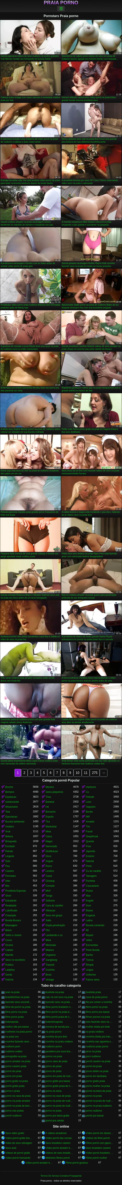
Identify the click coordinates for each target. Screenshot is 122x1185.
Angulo (49, 861)
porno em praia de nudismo (59, 1076)
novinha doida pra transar (99, 1036)
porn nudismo (93, 1056)
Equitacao (10, 796)
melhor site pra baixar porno (19, 1026)
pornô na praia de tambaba (19, 1105)
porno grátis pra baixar (58, 1081)
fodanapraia (11, 1021)
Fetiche (9, 979)
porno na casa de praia (58, 1095)
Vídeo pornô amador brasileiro (59, 1148)
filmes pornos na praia (98, 1016)
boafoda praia (93, 992)
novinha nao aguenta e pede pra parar (99, 1041)
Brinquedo (11, 841)
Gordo (8, 974)
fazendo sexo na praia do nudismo (59, 1002)
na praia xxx (12, 1036)
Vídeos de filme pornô (98, 1138)
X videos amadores (56, 1133)
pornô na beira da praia (98, 1091)
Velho (89, 940)
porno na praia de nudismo (59, 1100)
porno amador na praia (17, 1061)
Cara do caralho (54, 905)
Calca (49, 836)
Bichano (9, 792)
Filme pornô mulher (96, 1157)
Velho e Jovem (13, 935)
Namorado (51, 846)
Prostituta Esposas (15, 890)
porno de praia (53, 1071)
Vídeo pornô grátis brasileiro (19, 1138)
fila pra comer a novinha (99, 1002)
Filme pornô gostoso (77, 1162)
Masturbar (51, 826)
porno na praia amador (17, 1100)
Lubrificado (11, 910)
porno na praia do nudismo (59, 1105)
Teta (7, 811)
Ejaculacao (11, 816)
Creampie (10, 915)
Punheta (90, 880)
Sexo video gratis (14, 1133)
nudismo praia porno (97, 1046)
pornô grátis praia (14, 1086)
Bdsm (8, 930)
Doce (48, 856)
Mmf (48, 890)
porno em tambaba (96, 1076)
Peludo (9, 851)
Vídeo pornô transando (17, 1157)
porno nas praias (14, 1110)
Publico (9, 964)
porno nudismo (94, 1110)
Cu (87, 792)
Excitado (10, 846)
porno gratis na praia (16, 1081)
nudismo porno (54, 1046)
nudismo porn (12, 1046)
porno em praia (13, 1076)
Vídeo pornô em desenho (99, 1133)
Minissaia (51, 945)
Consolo (50, 885)
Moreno (50, 787)
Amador (90, 821)
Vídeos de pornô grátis (17, 1152)
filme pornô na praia (96, 1007)
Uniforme (91, 974)
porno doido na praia (97, 1071)
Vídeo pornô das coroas (59, 1138)
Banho (89, 955)
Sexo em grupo (54, 915)
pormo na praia (54, 1056)
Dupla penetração (55, 925)
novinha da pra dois (56, 1036)
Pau (7, 866)
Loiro (88, 801)
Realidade (10, 905)
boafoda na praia (55, 992)
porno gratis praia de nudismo (59, 1086)
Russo (89, 890)
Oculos (9, 945)
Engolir (89, 900)
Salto (48, 920)
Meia (48, 831)
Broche (9, 787)
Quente (90, 841)
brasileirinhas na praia (17, 997)
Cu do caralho (93, 871)
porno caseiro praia (15, 1066)
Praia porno (61, 2)
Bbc (7, 885)
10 (77, 772)
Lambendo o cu (54, 935)
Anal (7, 831)
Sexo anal (10, 1148)
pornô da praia (94, 1066)
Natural (90, 861)
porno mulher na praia (98, 1086)
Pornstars (10, 876)
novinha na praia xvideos (59, 1041)
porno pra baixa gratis (57, 1115)
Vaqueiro (90, 806)
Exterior (90, 856)
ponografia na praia (15, 1056)
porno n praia (12, 1091)
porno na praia (94, 1095)
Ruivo (49, 866)
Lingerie (9, 856)
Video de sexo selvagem (18, 1143)
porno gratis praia (95, 1081)
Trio (88, 826)
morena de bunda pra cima (59, 1026)
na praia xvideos (95, 1031)
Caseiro (9, 871)
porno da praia (53, 1066)
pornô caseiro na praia (98, 1061)
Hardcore (91, 787)
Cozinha (50, 969)
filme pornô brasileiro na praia (59, 1007)
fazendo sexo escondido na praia (19, 1002)
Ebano (89, 910)
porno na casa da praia (17, 1095)
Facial (89, 831)
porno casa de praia (56, 1061)
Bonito (89, 811)
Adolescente (12, 801)
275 (94, 772)
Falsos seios (92, 979)
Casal (49, 876)
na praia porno (53, 1031)
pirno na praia (93, 1051)
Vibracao (50, 910)
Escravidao (92, 945)
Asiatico (9, 826)
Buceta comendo (95, 925)
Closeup (50, 880)
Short (8, 895)
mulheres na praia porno (18, 1031)
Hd (47, 806)
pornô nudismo (13, 1115)
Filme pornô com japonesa (99, 1143)
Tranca (89, 959)
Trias (48, 796)
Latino (89, 920)
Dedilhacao (52, 851)
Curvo (8, 940)
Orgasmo (51, 955)
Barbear (50, 801)
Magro (49, 841)
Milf (88, 816)
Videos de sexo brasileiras (59, 1152)
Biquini (89, 935)
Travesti (50, 964)
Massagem (11, 925)
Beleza (9, 836)
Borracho (51, 811)
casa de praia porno (96, 997)
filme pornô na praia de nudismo (59, 1012)
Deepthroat (92, 836)
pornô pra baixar (95, 1115)
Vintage (50, 979)
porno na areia (53, 1091)
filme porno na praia (16, 1012)
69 (87, 930)
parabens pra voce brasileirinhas (59, 1051)
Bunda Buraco (13, 920)
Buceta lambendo (14, 821)
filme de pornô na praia (17, 1007)
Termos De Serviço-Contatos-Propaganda (61, 1176)
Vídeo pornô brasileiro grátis (99, 1152)
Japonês (90, 851)
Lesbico (50, 871)
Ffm (48, 930)
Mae (88, 895)
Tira (48, 821)
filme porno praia (14, 1016)
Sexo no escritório (15, 959)
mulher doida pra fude (98, 1026)
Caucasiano (92, 885)
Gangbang (51, 959)
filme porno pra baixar (98, 1012)
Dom (88, 905)
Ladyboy (10, 969)
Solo (7, 861)
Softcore (50, 900)
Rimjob (89, 964)
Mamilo (9, 955)
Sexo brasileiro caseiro (58, 1143)
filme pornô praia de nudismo (59, 1016)
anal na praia (12, 992)
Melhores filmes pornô (58, 1157)
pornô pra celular (55, 1120)
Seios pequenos (54, 792)
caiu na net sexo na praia (59, 997)
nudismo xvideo (13, 1051)
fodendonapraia (54, 1021)
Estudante (10, 900)
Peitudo (90, 796)
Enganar (90, 915)
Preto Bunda (92, 950)
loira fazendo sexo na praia (99, 1021)
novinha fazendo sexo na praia (19, 1041)
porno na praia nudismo (99, 1105)
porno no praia (53, 1110)
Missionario (11, 806)
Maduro (50, 950)
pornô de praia (13, 1071)
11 (86, 772)
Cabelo (9, 950)
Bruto (49, 974)
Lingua (89, 969)
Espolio (50, 816)
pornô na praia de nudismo (99, 1100)
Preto (89, 866)
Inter (7, 880)
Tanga (49, 895)
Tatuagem (91, 876)
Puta (88, 846)
